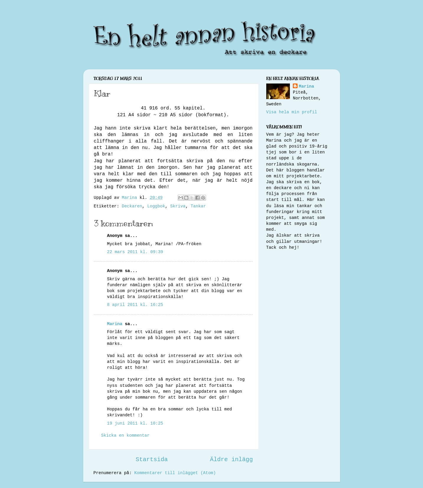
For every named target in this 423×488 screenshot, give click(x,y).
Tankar (198, 206)
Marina (115, 324)
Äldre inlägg (231, 459)
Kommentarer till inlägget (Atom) (175, 473)
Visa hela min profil (291, 112)
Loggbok (156, 206)
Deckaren (132, 206)
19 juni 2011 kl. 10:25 (135, 423)
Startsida (151, 459)
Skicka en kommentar (125, 435)
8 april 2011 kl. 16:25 (135, 304)
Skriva (178, 206)
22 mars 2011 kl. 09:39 (135, 252)
